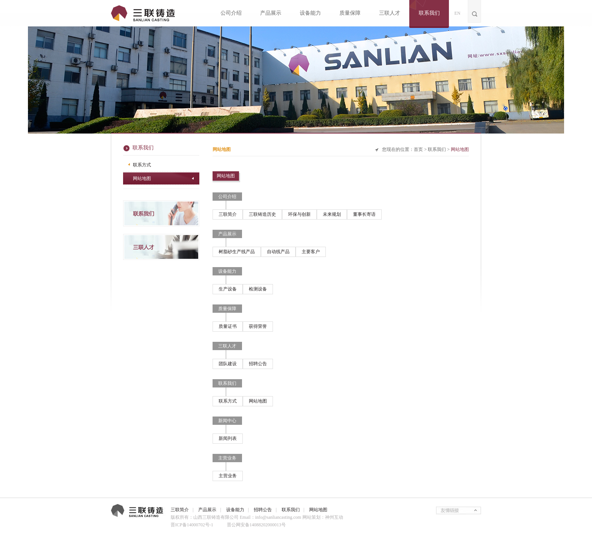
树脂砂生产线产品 (237, 251)
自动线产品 (278, 251)
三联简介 (228, 214)
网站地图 (142, 178)
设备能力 (310, 13)
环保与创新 (299, 214)
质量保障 (350, 13)
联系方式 (142, 165)
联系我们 (429, 13)
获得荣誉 (258, 326)
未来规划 (332, 214)
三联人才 (389, 13)
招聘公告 (258, 363)
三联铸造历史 (262, 214)
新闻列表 (228, 438)
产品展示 (270, 13)
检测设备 (258, 289)
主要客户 (311, 251)
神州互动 (334, 517)
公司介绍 (231, 13)
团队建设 (228, 363)
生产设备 (228, 289)
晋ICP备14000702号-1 (192, 524)
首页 (418, 149)
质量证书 (228, 326)
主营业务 (228, 475)
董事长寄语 (364, 214)
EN (458, 13)
